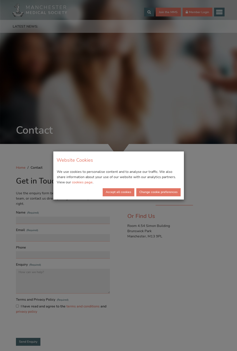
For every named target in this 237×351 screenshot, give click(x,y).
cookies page (82, 182)
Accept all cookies (118, 192)
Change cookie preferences (158, 192)
